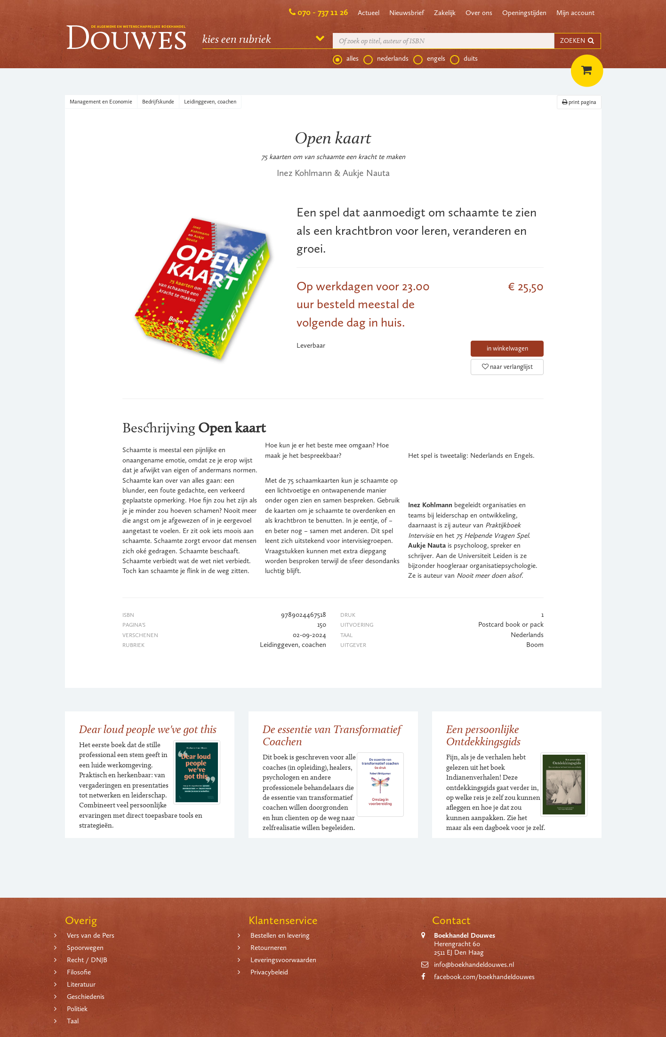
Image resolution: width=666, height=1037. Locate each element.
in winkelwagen (507, 348)
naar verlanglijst (507, 367)
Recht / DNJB (87, 960)
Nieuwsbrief (406, 12)
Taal (73, 1021)
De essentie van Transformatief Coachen (332, 735)
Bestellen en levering (280, 935)
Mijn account (575, 12)
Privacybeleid (269, 972)
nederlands (386, 59)
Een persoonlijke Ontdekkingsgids (483, 735)
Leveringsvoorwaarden (283, 960)
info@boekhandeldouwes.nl (474, 964)
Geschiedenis (85, 996)
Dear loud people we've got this (148, 729)
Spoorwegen (85, 947)
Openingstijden (524, 12)
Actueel (368, 12)
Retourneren (268, 947)
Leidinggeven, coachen (210, 101)
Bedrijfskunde (158, 101)
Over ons (478, 12)
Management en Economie (101, 101)
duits (464, 59)
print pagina (579, 102)
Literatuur (81, 984)
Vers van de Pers (90, 935)
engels (429, 59)
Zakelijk (445, 12)
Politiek (77, 1009)
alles (346, 59)
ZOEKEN (577, 41)
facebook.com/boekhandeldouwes (484, 977)
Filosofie (79, 972)
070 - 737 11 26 (322, 12)
